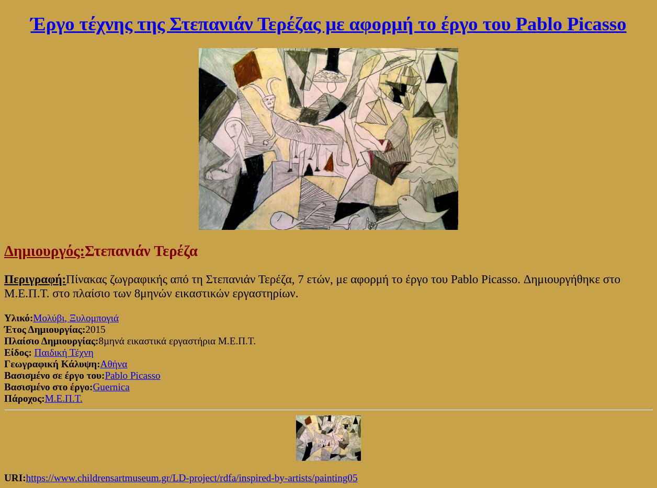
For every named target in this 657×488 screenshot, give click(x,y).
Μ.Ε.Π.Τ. (64, 398)
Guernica (111, 386)
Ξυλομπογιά (94, 317)
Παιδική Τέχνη (64, 352)
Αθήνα (114, 363)
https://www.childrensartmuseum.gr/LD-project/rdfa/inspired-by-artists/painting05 (192, 477)
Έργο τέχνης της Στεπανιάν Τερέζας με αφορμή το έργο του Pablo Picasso (329, 23)
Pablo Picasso (132, 375)
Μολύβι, (51, 317)
